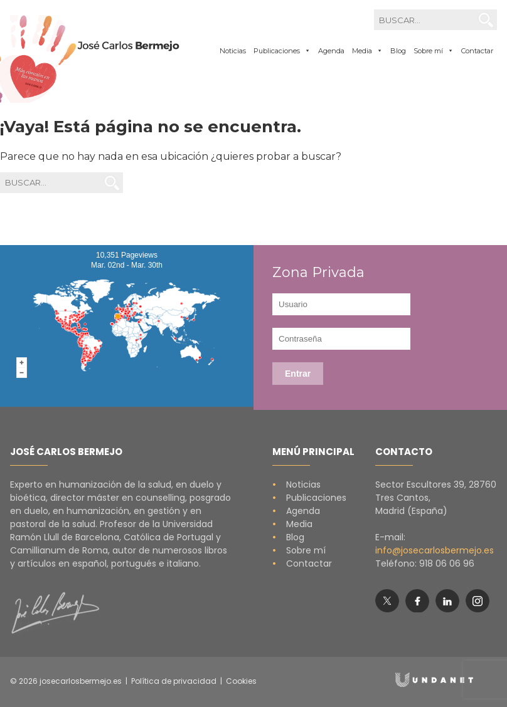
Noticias (233, 50)
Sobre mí (299, 550)
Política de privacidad (173, 681)
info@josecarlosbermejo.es (434, 550)
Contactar (477, 50)
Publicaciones (309, 497)
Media (292, 524)
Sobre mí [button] (434, 50)
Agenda (331, 50)
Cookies (241, 681)
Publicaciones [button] (282, 50)
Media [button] (367, 50)
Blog (398, 50)
